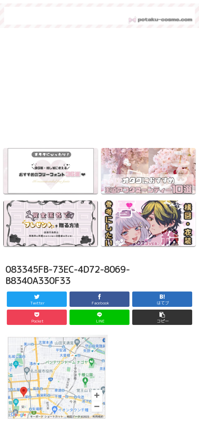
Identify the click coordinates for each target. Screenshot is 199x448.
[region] (99, 90)
